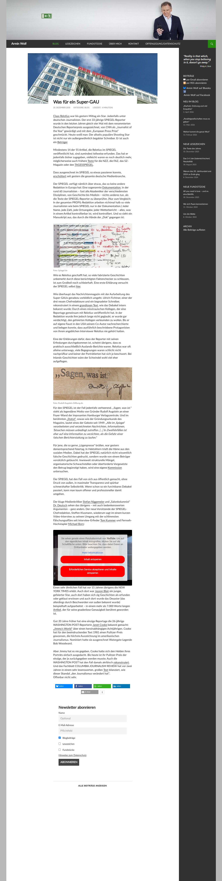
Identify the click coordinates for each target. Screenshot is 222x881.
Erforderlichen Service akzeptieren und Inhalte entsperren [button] (92, 571)
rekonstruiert (121, 662)
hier (78, 286)
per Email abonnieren (195, 80)
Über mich (115, 44)
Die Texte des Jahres (192, 149)
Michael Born (76, 524)
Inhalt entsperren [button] (92, 559)
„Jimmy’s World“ (62, 628)
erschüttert (59, 176)
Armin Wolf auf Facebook (197, 92)
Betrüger (62, 142)
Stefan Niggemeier (93, 501)
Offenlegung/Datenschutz (163, 44)
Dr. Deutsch (60, 505)
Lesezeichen (72, 44)
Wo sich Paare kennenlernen (195, 204)
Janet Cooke (100, 625)
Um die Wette (189, 214)
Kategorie (78, 108)
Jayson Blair (102, 591)
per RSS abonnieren (195, 83)
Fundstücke (94, 44)
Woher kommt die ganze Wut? (196, 132)
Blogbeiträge (67, 738)
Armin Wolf (18, 43)
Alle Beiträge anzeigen (92, 786)
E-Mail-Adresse (66, 725)
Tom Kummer (108, 520)
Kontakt (133, 44)
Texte (91, 161)
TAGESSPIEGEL (84, 165)
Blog (56, 44)
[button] (64, 686)
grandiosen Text (89, 305)
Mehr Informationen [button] (92, 553)
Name (62, 713)
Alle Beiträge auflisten (192, 230)
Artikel (57, 609)
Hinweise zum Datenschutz (72, 755)
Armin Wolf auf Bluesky (196, 88)
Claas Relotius (61, 116)
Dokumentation (111, 187)
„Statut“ (71, 419)
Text (105, 670)
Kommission (115, 467)
